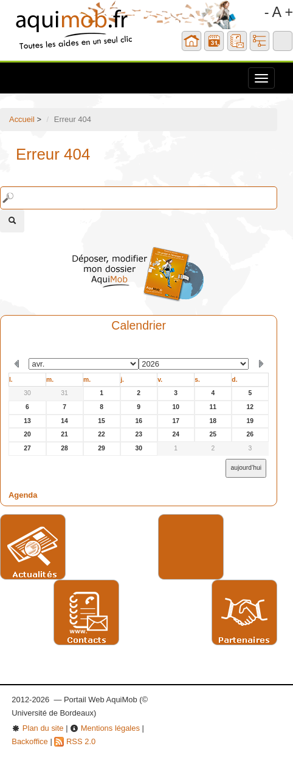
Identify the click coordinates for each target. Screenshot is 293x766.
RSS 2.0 (74, 741)
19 (250, 421)
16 (138, 421)
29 (101, 448)
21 (64, 434)
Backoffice (30, 741)
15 (101, 421)
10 (175, 407)
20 (27, 434)
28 (64, 448)
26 (250, 434)
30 (27, 393)
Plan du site (37, 728)
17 (175, 421)
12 (250, 407)
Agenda (23, 495)
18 (213, 421)
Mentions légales (105, 728)
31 (64, 393)
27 (27, 448)
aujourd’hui (245, 467)
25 (213, 434)
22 (101, 434)
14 (64, 421)
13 (27, 421)
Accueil (22, 119)
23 (138, 434)
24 (175, 434)
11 (213, 407)
